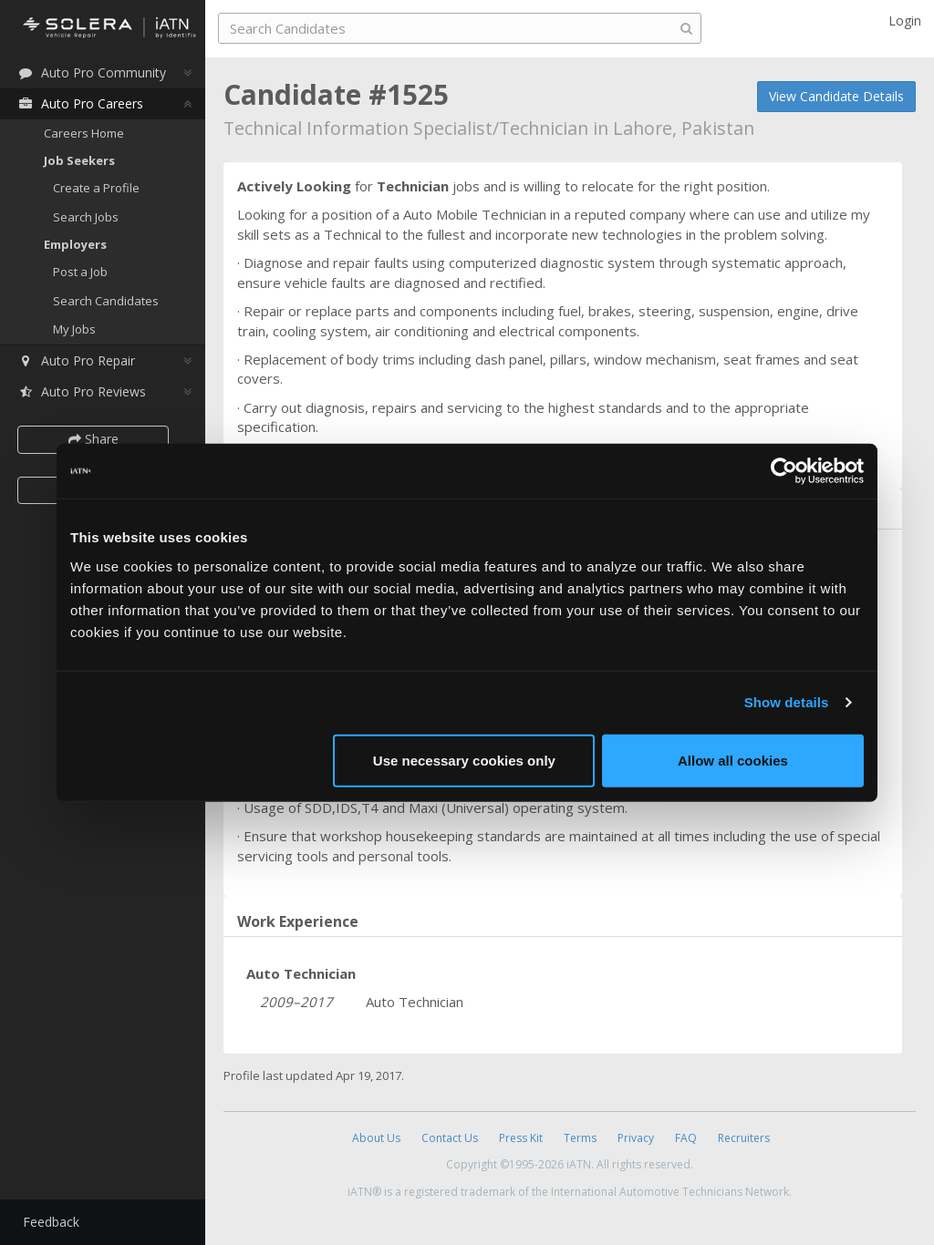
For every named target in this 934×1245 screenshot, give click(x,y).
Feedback (51, 1221)
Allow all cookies (733, 759)
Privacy (635, 1138)
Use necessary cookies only (464, 759)
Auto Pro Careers (80, 103)
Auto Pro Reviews (81, 391)
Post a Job (80, 271)
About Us (376, 1138)
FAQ (686, 1138)
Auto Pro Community (91, 72)
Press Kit (521, 1138)
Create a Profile (96, 188)
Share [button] (93, 439)
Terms (580, 1138)
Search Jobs (86, 217)
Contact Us (449, 1138)
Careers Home (84, 133)
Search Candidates (106, 301)
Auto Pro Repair (76, 360)
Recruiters (744, 1138)
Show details (786, 702)
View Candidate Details (836, 96)
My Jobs (74, 329)
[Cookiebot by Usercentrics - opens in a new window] (784, 471)
